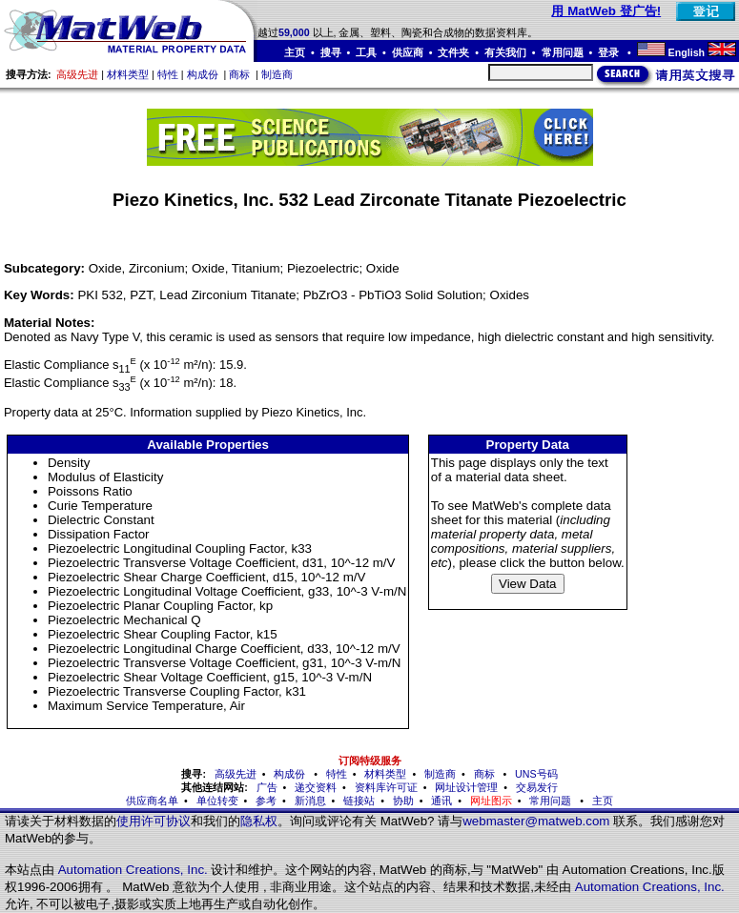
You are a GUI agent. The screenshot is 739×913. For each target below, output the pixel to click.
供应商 (407, 52)
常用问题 (563, 52)
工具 (366, 52)
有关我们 (505, 52)
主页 (294, 52)
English (686, 52)
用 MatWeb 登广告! (606, 11)
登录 (610, 52)
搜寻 (330, 52)
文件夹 (453, 52)
